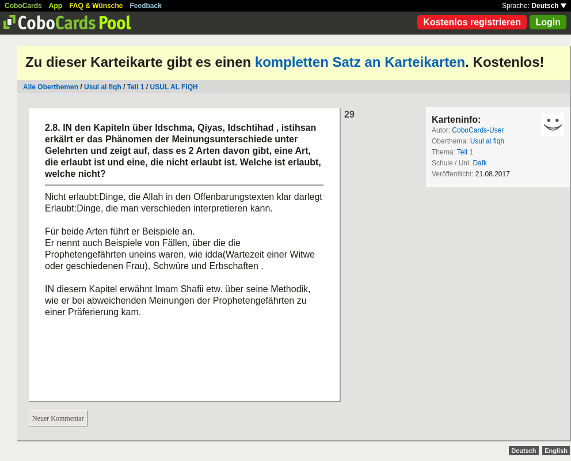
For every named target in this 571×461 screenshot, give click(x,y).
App (55, 6)
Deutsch (548, 6)
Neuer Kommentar (58, 418)
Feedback (146, 6)
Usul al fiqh (102, 87)
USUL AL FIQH (174, 87)
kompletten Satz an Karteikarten (360, 62)
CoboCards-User (478, 130)
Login (548, 22)
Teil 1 (135, 87)
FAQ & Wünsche (96, 6)
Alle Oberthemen (50, 87)
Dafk (480, 163)
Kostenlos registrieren (472, 22)
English (556, 450)
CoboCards (23, 6)
